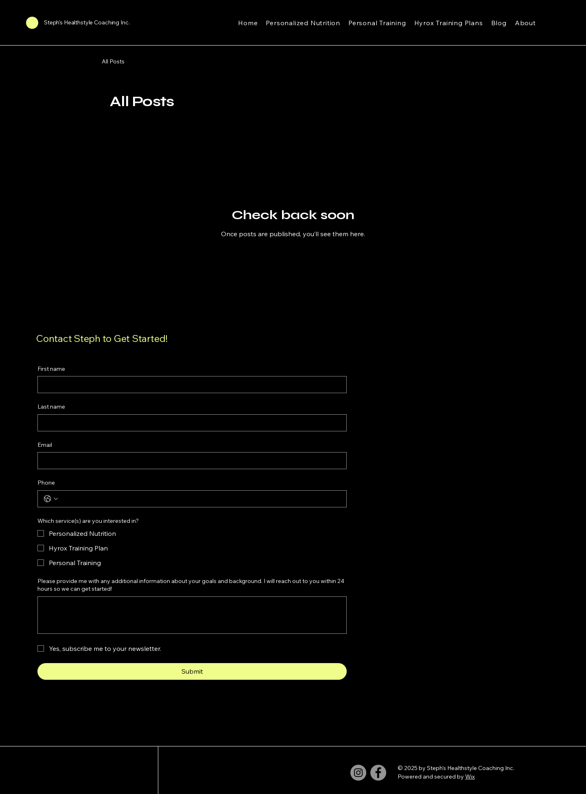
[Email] (189, 460)
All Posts (113, 61)
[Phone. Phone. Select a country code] (51, 499)
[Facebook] (378, 773)
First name (51, 368)
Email (44, 444)
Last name (51, 406)
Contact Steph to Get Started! (102, 338)
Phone (46, 482)
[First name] (189, 384)
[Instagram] (358, 773)
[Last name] (189, 423)
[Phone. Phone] (200, 499)
